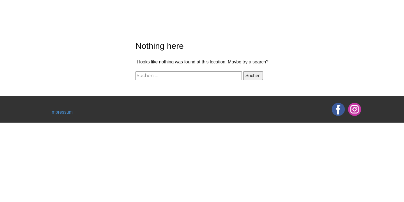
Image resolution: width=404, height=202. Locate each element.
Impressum (61, 112)
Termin (303, 9)
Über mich (247, 9)
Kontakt (351, 9)
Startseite (215, 9)
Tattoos (277, 9)
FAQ (327, 9)
